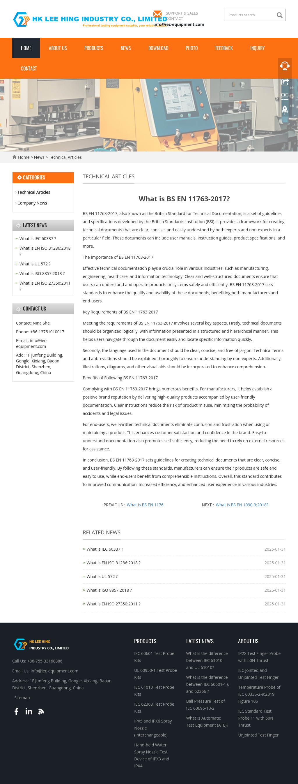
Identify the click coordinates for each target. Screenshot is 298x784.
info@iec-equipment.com (178, 24)
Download (158, 48)
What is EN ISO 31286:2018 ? (114, 562)
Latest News (200, 641)
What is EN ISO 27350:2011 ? (114, 604)
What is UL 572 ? (102, 576)
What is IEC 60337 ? (105, 549)
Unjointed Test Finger (258, 735)
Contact (29, 68)
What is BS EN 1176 (145, 505)
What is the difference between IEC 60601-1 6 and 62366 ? (208, 684)
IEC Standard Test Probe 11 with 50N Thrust (255, 718)
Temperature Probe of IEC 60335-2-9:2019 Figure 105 (259, 694)
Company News (32, 203)
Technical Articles (64, 157)
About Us (58, 48)
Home (26, 48)
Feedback (224, 48)
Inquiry (257, 48)
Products (93, 48)
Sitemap (22, 697)
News (126, 48)
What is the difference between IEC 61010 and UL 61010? (207, 660)
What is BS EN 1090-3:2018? (242, 505)
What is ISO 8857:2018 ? (109, 590)
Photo (192, 48)
